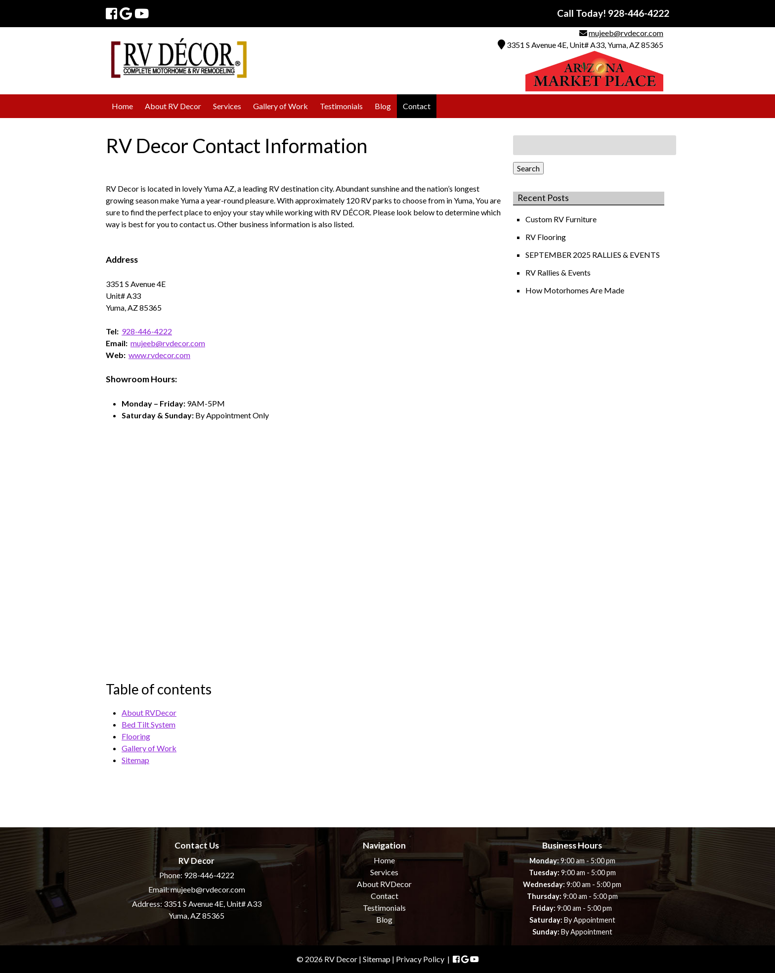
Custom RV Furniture (561, 219)
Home (122, 106)
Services (227, 106)
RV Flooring (546, 237)
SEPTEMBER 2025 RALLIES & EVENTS (593, 254)
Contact (417, 106)
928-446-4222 (147, 331)
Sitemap (135, 760)
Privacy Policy (420, 959)
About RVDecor (149, 712)
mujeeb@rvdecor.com (626, 33)
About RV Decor (173, 106)
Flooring (136, 736)
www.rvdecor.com (159, 355)
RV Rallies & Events (558, 272)
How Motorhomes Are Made (575, 290)
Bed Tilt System (148, 724)
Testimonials (341, 106)
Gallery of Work (280, 106)
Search (528, 168)
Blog (383, 106)
